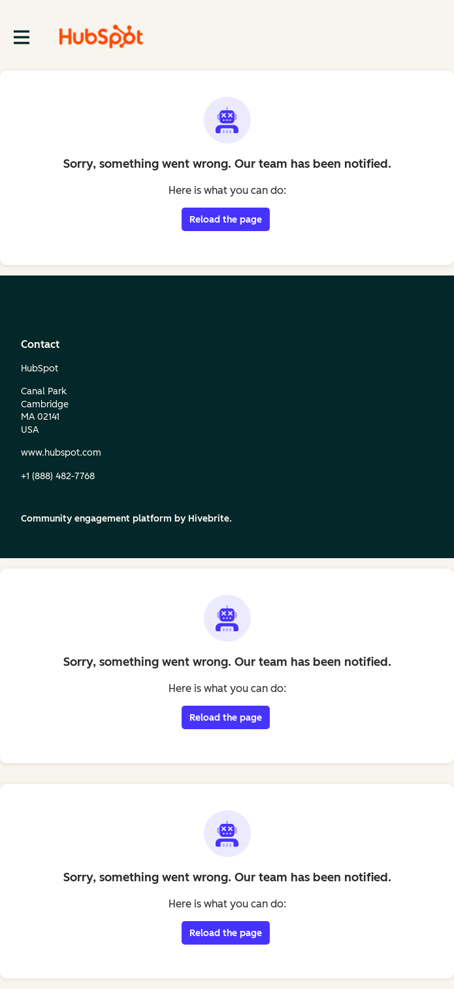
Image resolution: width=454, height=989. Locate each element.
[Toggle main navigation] (20, 37)
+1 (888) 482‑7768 (58, 476)
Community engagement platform (96, 518)
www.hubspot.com (61, 452)
